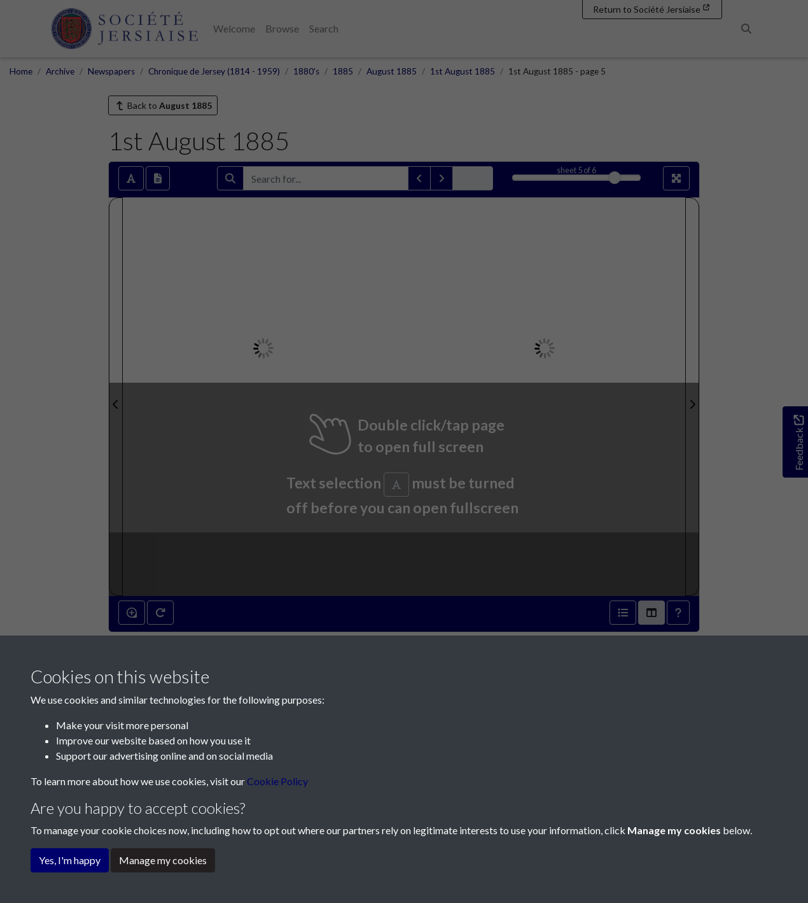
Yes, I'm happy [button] (70, 860)
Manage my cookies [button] (163, 860)
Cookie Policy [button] (277, 781)
